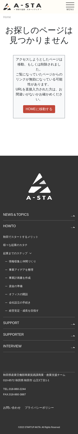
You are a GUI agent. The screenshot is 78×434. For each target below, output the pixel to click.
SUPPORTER (13, 334)
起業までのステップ (15, 253)
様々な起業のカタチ (15, 245)
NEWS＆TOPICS (16, 214)
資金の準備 (15, 286)
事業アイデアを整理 (21, 269)
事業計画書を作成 (20, 277)
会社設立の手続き (20, 302)
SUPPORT (11, 323)
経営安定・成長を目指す (24, 310)
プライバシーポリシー (39, 407)
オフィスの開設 (18, 294)
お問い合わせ (12, 407)
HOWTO (9, 226)
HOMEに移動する (39, 109)
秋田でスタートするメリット (20, 236)
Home (7, 17)
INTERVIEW (12, 346)
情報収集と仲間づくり (22, 261)
